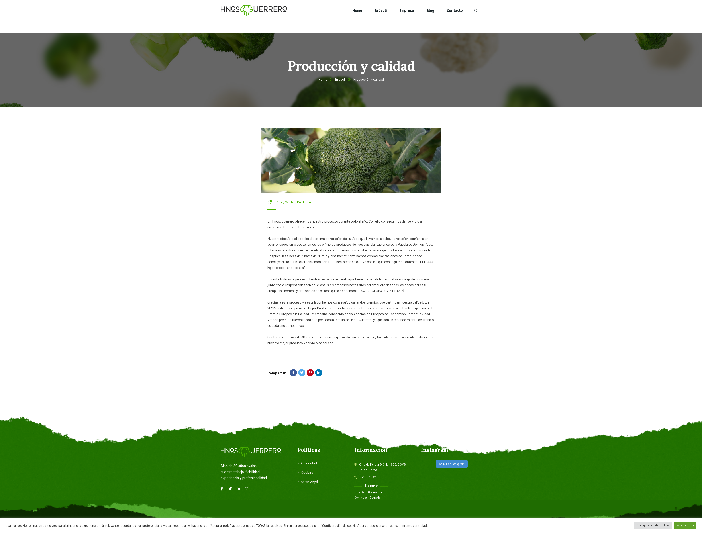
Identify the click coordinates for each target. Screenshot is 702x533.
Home (322, 79)
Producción (304, 202)
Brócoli (340, 79)
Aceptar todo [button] (685, 525)
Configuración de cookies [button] (653, 525)
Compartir (276, 373)
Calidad (290, 202)
